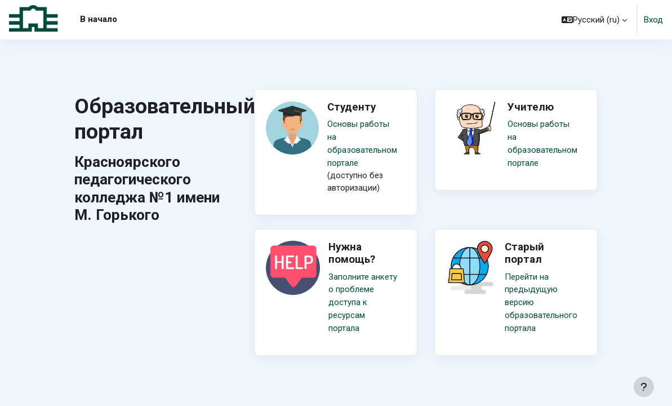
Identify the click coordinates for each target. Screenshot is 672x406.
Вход (653, 20)
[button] (594, 19)
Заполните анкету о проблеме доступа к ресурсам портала (362, 301)
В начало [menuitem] (98, 19)
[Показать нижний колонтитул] (644, 387)
